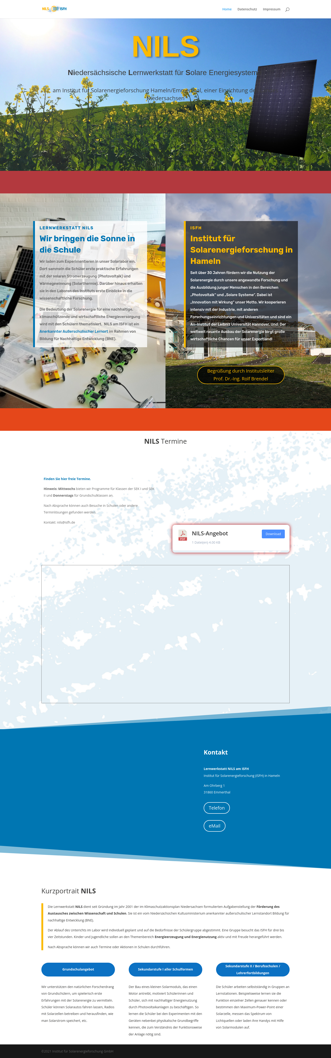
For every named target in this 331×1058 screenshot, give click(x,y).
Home (227, 9)
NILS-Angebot (210, 533)
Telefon (217, 808)
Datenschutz (247, 9)
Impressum (271, 9)
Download (273, 534)
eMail (214, 826)
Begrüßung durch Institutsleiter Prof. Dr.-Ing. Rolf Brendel (240, 375)
